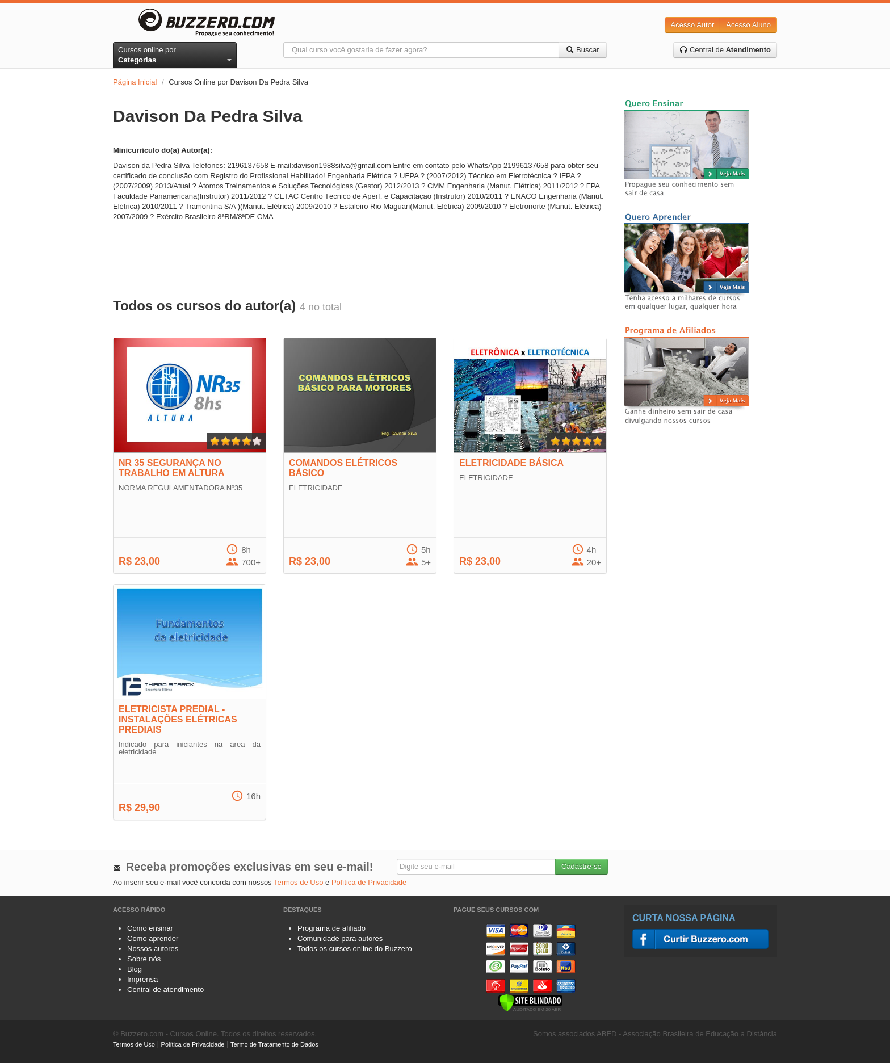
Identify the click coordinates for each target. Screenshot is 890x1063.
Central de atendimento (165, 989)
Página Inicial (135, 82)
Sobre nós (144, 959)
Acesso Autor (693, 24)
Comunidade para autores (340, 938)
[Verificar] (530, 1002)
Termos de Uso (298, 882)
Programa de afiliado (331, 928)
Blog (134, 969)
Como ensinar (150, 928)
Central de (725, 49)
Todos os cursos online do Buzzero (354, 948)
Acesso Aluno (748, 24)
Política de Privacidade (368, 882)
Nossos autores (152, 948)
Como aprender (152, 938)
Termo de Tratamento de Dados (274, 1044)
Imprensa (142, 979)
